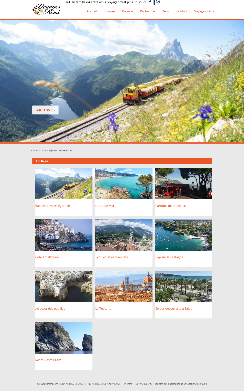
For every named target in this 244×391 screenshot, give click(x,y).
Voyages (109, 11)
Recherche (147, 11)
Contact (181, 11)
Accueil (92, 11)
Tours (43, 150)
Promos (127, 11)
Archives (45, 110)
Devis (165, 11)
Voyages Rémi (204, 11)
